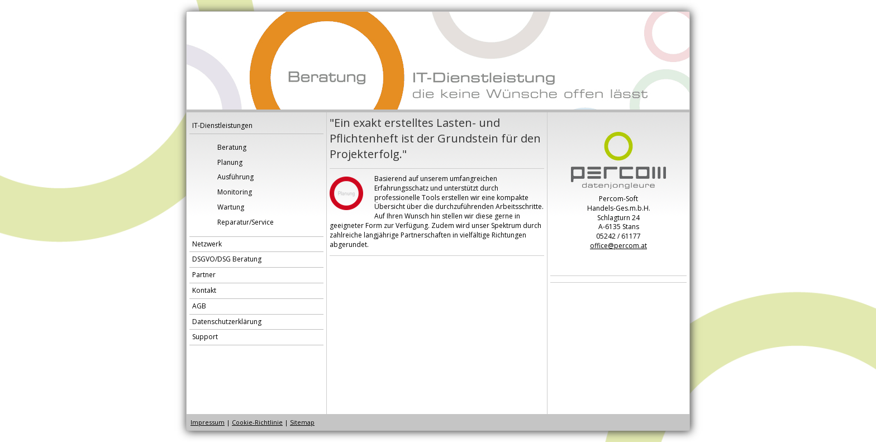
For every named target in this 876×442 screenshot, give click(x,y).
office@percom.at (618, 245)
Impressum (208, 422)
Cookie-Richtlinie (257, 422)
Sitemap (302, 422)
